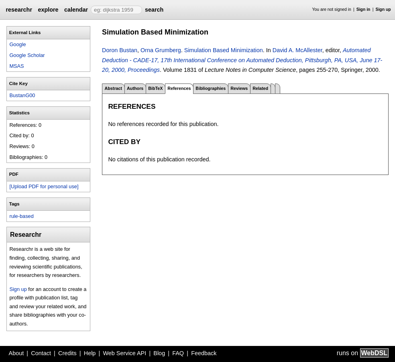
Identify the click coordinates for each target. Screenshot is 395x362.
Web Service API (124, 353)
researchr (19, 9)
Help (90, 353)
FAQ (178, 353)
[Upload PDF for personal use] (43, 186)
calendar (76, 9)
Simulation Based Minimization (223, 50)
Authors (135, 88)
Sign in (363, 9)
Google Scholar (27, 55)
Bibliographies (210, 88)
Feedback (203, 353)
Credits (67, 353)
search (154, 9)
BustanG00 (22, 95)
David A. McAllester (297, 50)
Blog (159, 353)
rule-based (21, 216)
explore (48, 9)
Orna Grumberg (160, 50)
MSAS (16, 66)
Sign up (383, 9)
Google (17, 44)
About (16, 353)
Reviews (239, 88)
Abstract (113, 88)
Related (260, 88)
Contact (41, 353)
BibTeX (155, 88)
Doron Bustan (119, 50)
